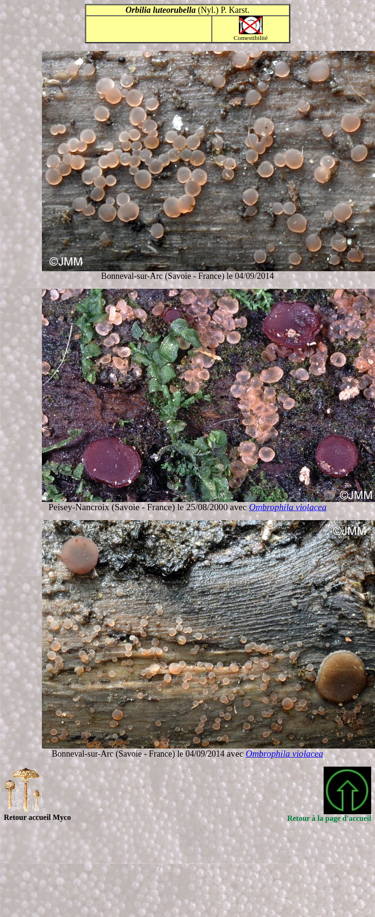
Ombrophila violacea (287, 507)
